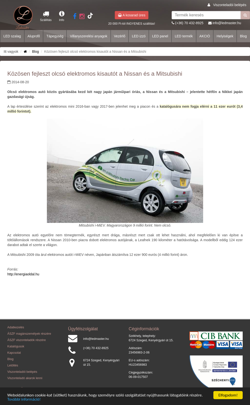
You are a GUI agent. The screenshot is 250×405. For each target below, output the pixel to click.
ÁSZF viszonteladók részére (26, 340)
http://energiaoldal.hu (23, 274)
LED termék (184, 36)
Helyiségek (225, 36)
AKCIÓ (204, 36)
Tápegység (54, 36)
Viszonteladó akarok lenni (24, 378)
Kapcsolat (14, 352)
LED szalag (12, 36)
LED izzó (139, 36)
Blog (243, 36)
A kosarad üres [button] (132, 15)
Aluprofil (34, 36)
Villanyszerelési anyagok (88, 36)
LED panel (160, 36)
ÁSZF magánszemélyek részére (29, 333)
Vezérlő (119, 36)
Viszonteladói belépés (229, 5)
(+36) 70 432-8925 (189, 23)
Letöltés (12, 365)
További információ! (24, 399)
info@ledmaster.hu (226, 23)
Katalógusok (15, 346)
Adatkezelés (15, 327)
